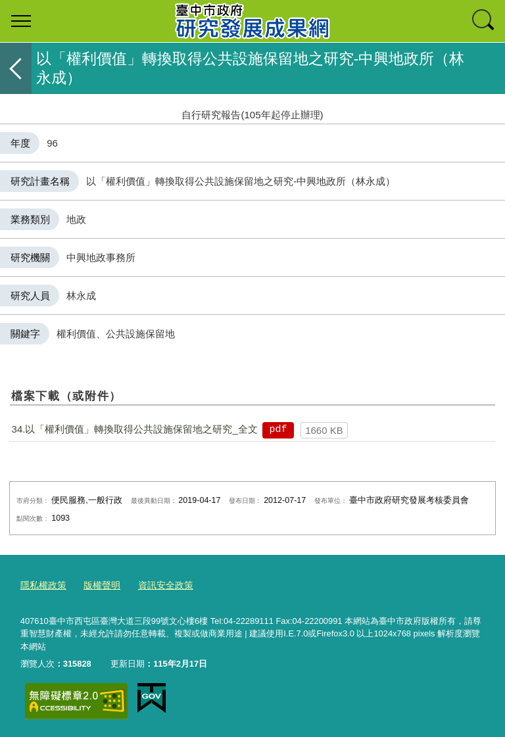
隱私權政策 (41, 585)
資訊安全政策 (157, 585)
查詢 (484, 21)
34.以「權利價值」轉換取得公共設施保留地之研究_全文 (135, 429)
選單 (21, 21)
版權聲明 (97, 585)
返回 (16, 68)
